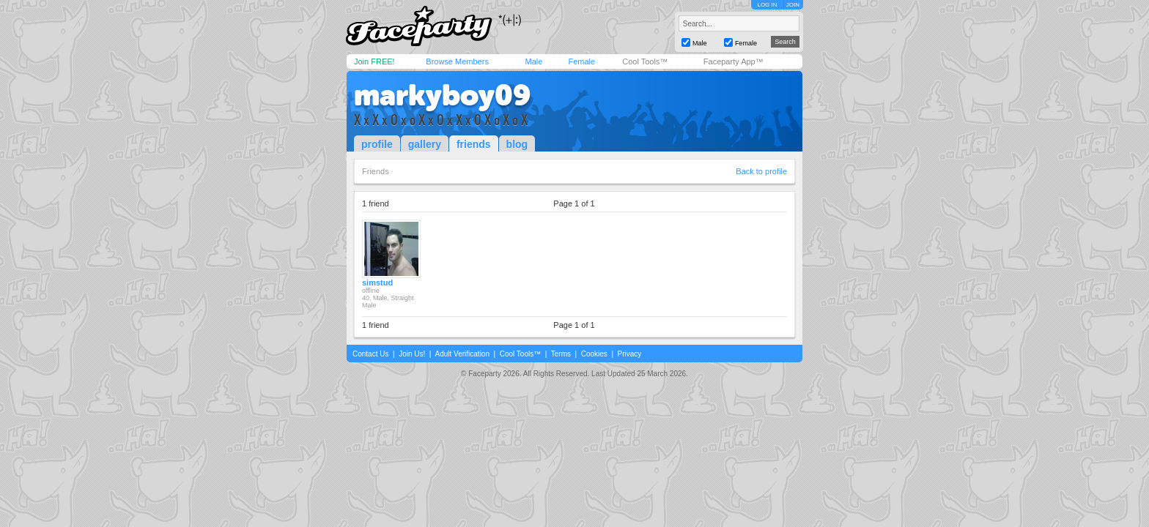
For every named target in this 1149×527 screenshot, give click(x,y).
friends (474, 144)
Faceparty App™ (733, 61)
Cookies (594, 354)
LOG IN (767, 4)
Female (581, 61)
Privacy (630, 354)
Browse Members (457, 61)
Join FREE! (374, 61)
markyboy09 (442, 95)
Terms (561, 354)
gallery (424, 144)
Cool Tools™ (645, 61)
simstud (377, 282)
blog (517, 144)
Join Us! (412, 354)
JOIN (792, 4)
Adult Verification (462, 354)
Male (533, 61)
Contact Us (370, 354)
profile (377, 144)
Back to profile (761, 171)
